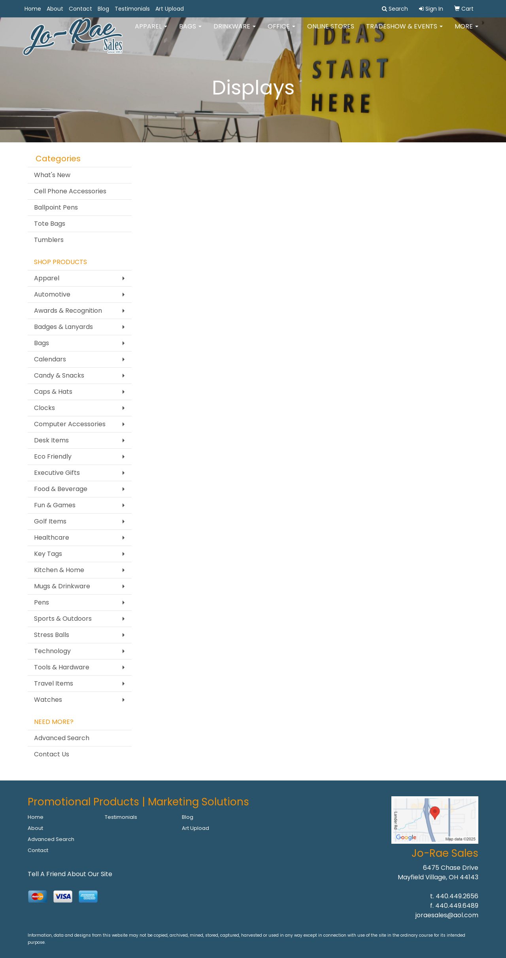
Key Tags (48, 553)
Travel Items (53, 683)
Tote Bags (49, 223)
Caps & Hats (53, 391)
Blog (103, 9)
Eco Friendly (53, 456)
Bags (190, 31)
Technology (52, 651)
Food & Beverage (60, 488)
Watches (48, 699)
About (55, 9)
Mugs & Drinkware (62, 586)
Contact (80, 9)
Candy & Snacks (59, 375)
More (466, 31)
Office (281, 31)
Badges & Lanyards (63, 326)
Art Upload (169, 9)
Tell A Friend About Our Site (70, 874)
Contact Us (51, 754)
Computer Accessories (70, 424)
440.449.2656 (457, 896)
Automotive (52, 294)
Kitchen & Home (59, 569)
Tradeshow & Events (404, 31)
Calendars (50, 359)
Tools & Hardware (61, 667)
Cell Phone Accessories (70, 191)
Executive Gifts (57, 472)
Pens (41, 602)
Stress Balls (51, 634)
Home (33, 9)
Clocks (44, 407)
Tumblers (49, 239)
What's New (52, 175)
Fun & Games (55, 505)
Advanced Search (61, 738)
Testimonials (132, 9)
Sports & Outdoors (63, 618)
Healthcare (51, 537)
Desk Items (51, 440)
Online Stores (330, 31)
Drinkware (234, 31)
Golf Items (50, 521)
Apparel (151, 31)
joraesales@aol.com (446, 915)
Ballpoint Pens (56, 207)
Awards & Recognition (68, 310)
